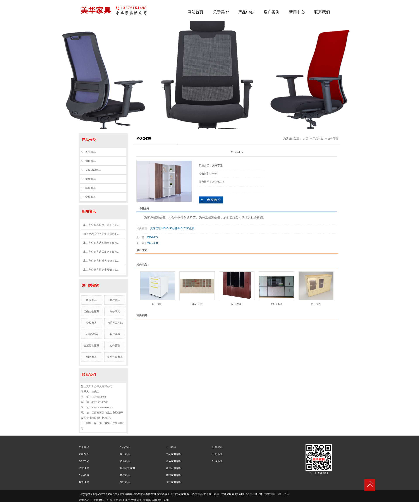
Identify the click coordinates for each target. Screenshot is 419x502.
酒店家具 (90, 161)
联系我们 (322, 12)
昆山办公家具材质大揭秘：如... (101, 260)
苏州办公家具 (115, 356)
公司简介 (84, 454)
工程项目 (171, 447)
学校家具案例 (174, 475)
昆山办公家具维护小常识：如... (101, 269)
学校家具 (90, 196)
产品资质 (84, 475)
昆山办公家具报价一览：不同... (101, 224)
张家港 (147, 500)
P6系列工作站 (115, 322)
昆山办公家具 (91, 311)
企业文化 (84, 461)
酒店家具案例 (174, 461)
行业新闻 (217, 461)
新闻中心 (297, 12)
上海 (115, 500)
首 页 (305, 138)
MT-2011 (157, 304)
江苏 (109, 500)
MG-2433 (276, 304)
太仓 (133, 500)
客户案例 (271, 12)
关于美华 (221, 12)
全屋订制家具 (93, 170)
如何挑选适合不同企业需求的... (101, 233)
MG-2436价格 (169, 228)
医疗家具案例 (174, 482)
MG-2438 (152, 243)
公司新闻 (217, 454)
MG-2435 (152, 237)
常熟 (139, 500)
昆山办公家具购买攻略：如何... (101, 251)
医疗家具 (90, 187)
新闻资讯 (217, 447)
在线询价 (211, 199)
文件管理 (115, 345)
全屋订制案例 (174, 468)
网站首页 (195, 12)
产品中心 (246, 12)
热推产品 (84, 500)
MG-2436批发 (186, 228)
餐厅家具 (90, 179)
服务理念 (84, 482)
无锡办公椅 (91, 334)
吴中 (127, 500)
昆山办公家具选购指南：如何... (101, 242)
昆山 (154, 500)
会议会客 (115, 334)
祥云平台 (283, 494)
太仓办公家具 (211, 494)
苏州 (166, 500)
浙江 (121, 500)
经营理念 (84, 468)
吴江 (160, 500)
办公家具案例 (174, 454)
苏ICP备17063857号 (250, 494)
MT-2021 (316, 304)
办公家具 (90, 152)
